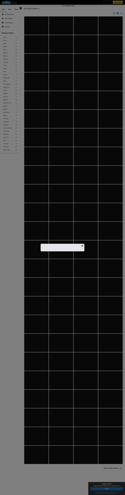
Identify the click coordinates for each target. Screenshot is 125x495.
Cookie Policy (112, 492)
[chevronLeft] (21, 8)
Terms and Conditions (108, 493)
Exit (115, 493)
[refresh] (39, 9)
